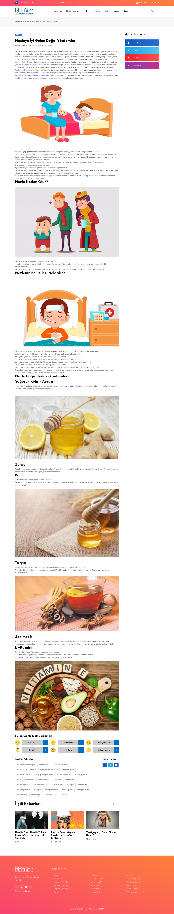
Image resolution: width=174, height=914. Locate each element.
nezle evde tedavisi (23, 775)
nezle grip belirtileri (51, 790)
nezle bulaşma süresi (40, 785)
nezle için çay (36, 795)
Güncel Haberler (72, 11)
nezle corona (82, 785)
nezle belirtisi (69, 780)
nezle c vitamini (57, 785)
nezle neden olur (50, 795)
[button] (113, 804)
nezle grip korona (83, 790)
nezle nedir (64, 795)
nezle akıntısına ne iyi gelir (26, 765)
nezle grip (37, 790)
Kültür (106, 11)
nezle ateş (57, 780)
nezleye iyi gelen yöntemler (26, 770)
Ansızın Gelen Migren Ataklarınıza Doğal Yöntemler (63, 835)
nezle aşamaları (43, 780)
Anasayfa (58, 11)
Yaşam (116, 11)
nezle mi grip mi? (81, 775)
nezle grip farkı (67, 790)
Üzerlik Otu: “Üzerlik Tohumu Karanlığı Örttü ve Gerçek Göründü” (31, 835)
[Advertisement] (142, 87)
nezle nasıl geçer (68, 770)
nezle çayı (70, 785)
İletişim (127, 11)
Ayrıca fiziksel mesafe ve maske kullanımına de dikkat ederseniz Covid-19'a (44, 75)
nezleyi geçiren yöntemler (44, 775)
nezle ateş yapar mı (64, 775)
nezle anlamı (29, 780)
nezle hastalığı (22, 795)
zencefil (37, 469)
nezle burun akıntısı (60, 765)
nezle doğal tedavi (23, 790)
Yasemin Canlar (27, 45)
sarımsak (68, 641)
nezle (19, 780)
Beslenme (96, 11)
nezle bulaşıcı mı (22, 785)
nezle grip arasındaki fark (49, 770)
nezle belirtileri (44, 765)
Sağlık (84, 11)
